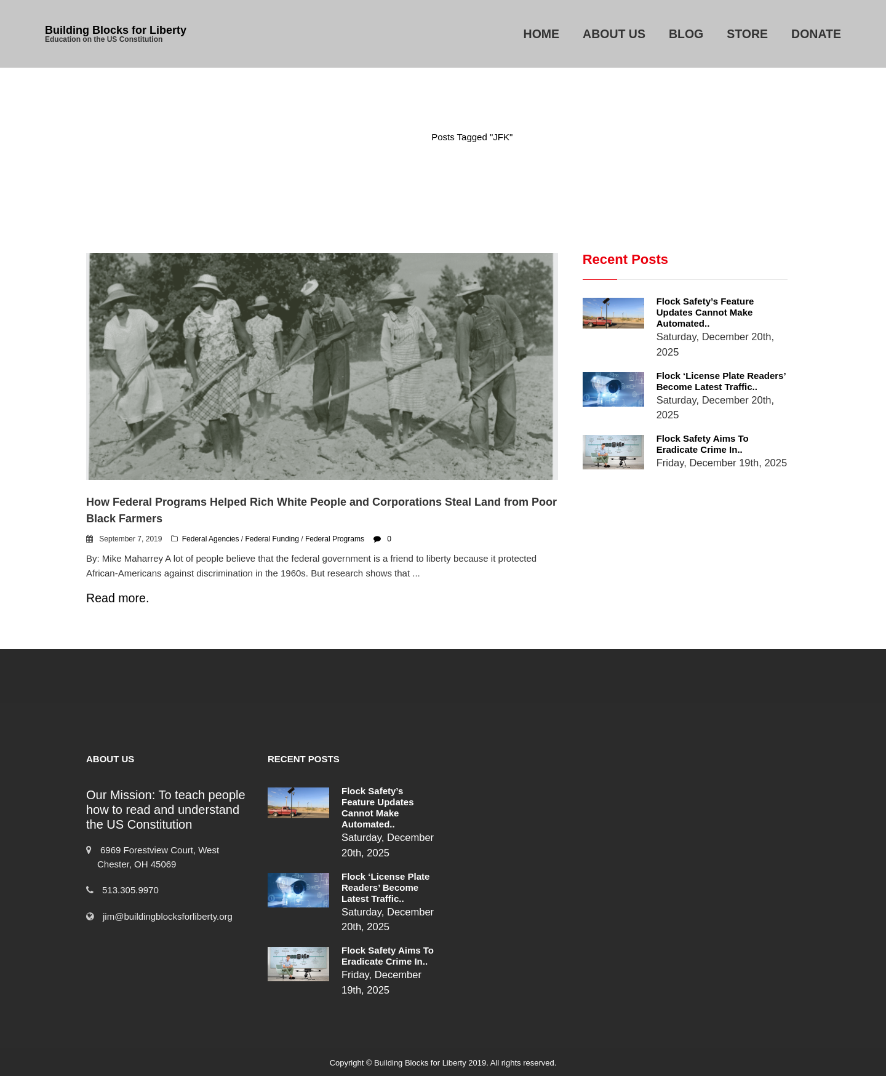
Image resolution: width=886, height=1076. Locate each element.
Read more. (117, 598)
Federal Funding (272, 539)
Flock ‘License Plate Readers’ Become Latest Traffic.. (721, 381)
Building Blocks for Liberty (115, 30)
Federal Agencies (210, 539)
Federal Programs (334, 539)
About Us (614, 34)
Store (747, 34)
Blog (686, 34)
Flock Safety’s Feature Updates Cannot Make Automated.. (705, 312)
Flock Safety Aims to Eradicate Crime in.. (703, 444)
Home (542, 34)
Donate (816, 34)
